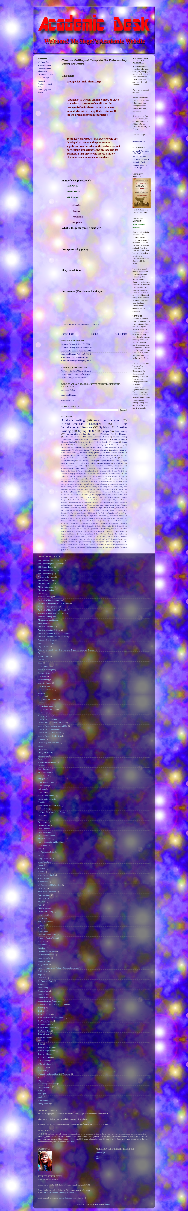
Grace (105, 500)
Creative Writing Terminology (49, 729)
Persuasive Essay (81, 439)
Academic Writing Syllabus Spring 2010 (76, 347)
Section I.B (95, 521)
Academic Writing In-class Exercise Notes (54, 603)
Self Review (121, 531)
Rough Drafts (106, 518)
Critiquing (102, 445)
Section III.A (115, 529)
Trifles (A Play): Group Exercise (73, 378)
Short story (72, 534)
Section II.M (65, 529)
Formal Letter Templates (76, 497)
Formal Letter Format (46, 795)
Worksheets (78, 447)
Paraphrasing (121, 431)
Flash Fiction (83, 461)
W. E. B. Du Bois (44, 1057)
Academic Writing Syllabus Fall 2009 (75, 344)
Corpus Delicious (65, 1198)
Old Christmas (91, 513)
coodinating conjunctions (94, 547)
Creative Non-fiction (85, 442)
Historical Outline (106, 502)
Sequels (63, 534)
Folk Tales (111, 494)
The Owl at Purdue (84, 539)
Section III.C (71, 531)
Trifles (81, 466)
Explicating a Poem (118, 492)
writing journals (44, 1104)
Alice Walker (43, 623)
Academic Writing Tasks (97, 473)
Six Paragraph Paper (86, 534)
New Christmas (116, 510)
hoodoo (117, 547)
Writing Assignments (97, 544)
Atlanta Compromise (91, 479)
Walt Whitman (73, 544)
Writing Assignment (115, 466)
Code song (42, 696)
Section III (105, 529)
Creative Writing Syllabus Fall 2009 (75, 357)
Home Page (100, 1152)
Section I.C (104, 521)
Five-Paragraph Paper (98, 494)
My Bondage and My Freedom (71, 510)
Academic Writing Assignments (50, 600)
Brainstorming (77, 458)
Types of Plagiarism (98, 542)
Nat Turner (87, 510)
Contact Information (101, 484)
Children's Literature (106, 481)
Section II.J (100, 526)
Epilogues (92, 492)
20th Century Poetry (116, 468)
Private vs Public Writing (78, 515)
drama (124, 442)
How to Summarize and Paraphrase (51, 842)
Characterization (90, 458)
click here (70, 1142)
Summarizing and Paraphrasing (80, 434)
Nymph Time (80, 513)
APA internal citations (100, 450)
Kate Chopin (110, 505)
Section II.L (120, 526)
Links (118, 505)
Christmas (118, 481)
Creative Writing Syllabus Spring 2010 (76, 361)
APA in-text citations (82, 450)
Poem (118, 513)
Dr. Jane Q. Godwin (45, 74)
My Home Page (44, 62)
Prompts (105, 431)
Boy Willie (94, 481)
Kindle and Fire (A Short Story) (140, 166)
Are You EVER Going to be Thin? (141, 152)
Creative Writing (73, 324)
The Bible (102, 536)
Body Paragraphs (44, 666)
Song (97, 534)
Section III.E (91, 531)
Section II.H (80, 526)
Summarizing (65, 447)
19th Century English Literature (98, 468)
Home (94, 333)
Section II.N (75, 529)
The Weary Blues (115, 539)
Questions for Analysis (117, 515)
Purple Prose (93, 515)
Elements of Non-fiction (78, 492)
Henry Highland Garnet (91, 502)
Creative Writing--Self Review (49, 736)
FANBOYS (77, 494)
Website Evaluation (95, 466)
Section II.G (70, 526)
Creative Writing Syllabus (109, 458)
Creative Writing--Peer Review (84, 445)
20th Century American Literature (96, 437)
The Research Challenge (100, 539)
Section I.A (85, 521)
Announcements (66, 479)
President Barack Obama (87, 463)
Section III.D (81, 531)
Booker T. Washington (68, 481)
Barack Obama (105, 479)
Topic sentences (67, 466)
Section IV (111, 531)
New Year (70, 513)
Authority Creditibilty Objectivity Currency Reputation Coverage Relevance (87, 455)
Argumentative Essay (100, 439)
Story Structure (104, 463)
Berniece (115, 479)
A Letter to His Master (46, 577)
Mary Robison (109, 507)
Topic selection (118, 463)
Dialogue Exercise (109, 489)
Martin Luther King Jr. (95, 507)
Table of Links (91, 536)
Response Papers (94, 518)
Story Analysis (119, 534)
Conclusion (88, 484)
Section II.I (90, 526)
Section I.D (114, 521)
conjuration (80, 547)
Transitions (71, 542)
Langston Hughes (106, 461)
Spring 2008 (86, 431)
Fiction (86, 494)
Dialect (91, 489)
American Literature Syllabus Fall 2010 (76, 354)
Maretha (83, 507)
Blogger (108, 1204)
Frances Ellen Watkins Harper (108, 497)
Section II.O (85, 529)
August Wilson (118, 439)
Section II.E (116, 523)
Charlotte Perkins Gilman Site (44, 70)
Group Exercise (102, 442)
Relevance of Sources (67, 518)
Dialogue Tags (122, 489)
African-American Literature (81, 423)
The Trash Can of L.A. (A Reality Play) (141, 161)
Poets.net (41, 81)
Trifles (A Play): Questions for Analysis (76, 374)
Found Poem (91, 497)
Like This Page (43, 77)
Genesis (98, 500)
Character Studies (68, 442)
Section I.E (123, 521)
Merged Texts (120, 507)
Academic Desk (91, 471)
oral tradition (81, 468)
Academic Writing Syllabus (89, 453)
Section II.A (76, 523)
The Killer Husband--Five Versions (51, 1018)
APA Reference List (112, 447)
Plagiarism (111, 513)
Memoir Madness (44, 65)
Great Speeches (115, 500)
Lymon (117, 461)
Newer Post (67, 333)
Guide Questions (44, 829)
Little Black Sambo (45, 862)
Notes (73, 463)
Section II (67, 523)
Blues (122, 479)
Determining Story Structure (91, 324)
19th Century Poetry (93, 447)
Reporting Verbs (82, 518)
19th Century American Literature (113, 434)
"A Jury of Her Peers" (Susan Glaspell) (76, 371)
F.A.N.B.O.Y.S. (66, 494)
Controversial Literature (117, 484)
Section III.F (101, 531)
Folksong (94, 461)
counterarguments (67, 468)
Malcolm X (75, 507)
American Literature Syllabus (113, 453)
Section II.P (95, 529)
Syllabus (104, 427)
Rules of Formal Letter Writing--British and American (58, 968)
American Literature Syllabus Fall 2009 (76, 351)
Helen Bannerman (75, 502)
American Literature (69, 395)
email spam (108, 547)
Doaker (66, 492)
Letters (67, 445)
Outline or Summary (116, 445)
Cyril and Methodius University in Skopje (58, 1193)
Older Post (121, 333)
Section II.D (106, 523)
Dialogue (98, 489)
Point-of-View (43, 931)
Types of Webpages (113, 542)
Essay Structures (104, 492)
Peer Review (101, 513)
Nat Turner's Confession (100, 510)
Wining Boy (84, 544)
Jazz (85, 505)
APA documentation (45, 583)
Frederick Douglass (45, 809)
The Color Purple (112, 536)
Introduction (77, 505)
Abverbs (80, 471)
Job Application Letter (96, 505)
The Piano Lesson (72, 437)
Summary (115, 442)
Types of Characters (84, 542)
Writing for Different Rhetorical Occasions (54, 1074)
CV (97, 1159)
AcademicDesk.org (114, 473)
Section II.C (95, 523)
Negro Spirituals (44, 895)
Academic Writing (68, 390)
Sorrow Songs (107, 534)
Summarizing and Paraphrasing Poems (73, 536)
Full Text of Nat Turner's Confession (81, 500)
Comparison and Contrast (75, 484)
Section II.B (86, 523)
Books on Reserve (82, 481)
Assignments (78, 479)
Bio (97, 1156)
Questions (103, 515)
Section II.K (110, 526)
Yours (72, 547)
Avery (118, 455)
